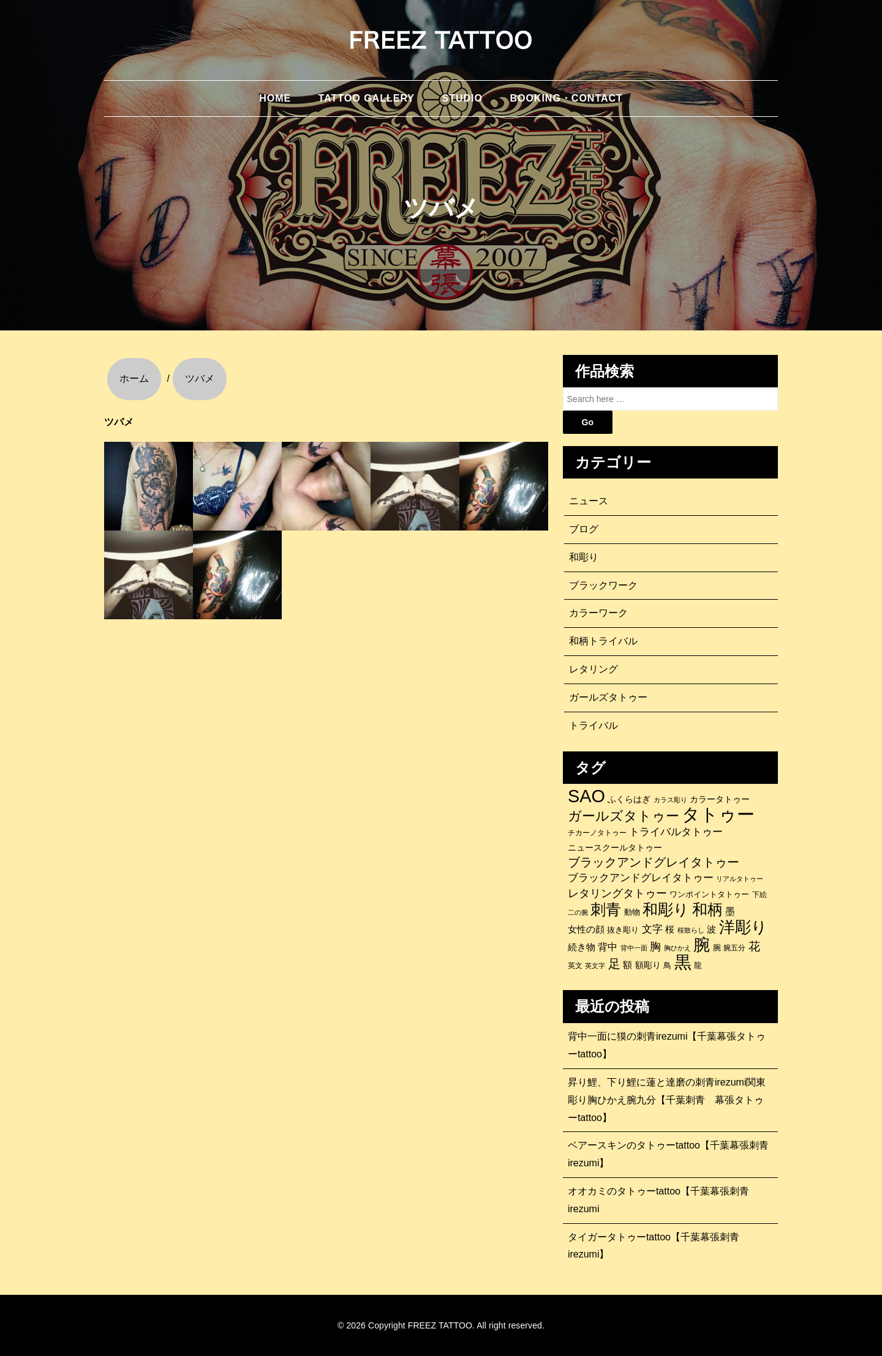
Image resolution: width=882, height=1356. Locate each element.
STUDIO (462, 98)
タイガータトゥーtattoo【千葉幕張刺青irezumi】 (653, 1246)
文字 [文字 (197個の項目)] (652, 929)
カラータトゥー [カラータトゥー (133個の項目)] (720, 799)
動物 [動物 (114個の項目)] (632, 912)
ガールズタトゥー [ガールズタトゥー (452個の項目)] (623, 816)
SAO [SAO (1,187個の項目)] (586, 796)
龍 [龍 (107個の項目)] (698, 965)
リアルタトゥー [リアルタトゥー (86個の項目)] (739, 878)
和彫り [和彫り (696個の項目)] (666, 909)
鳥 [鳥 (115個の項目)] (667, 965)
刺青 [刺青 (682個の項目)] (605, 909)
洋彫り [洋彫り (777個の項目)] (743, 927)
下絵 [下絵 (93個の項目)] (759, 894)
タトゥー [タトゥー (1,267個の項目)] (718, 814)
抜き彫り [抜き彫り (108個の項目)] (623, 930)
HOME (275, 98)
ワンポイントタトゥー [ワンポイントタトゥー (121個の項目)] (709, 894)
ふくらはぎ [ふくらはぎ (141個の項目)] (629, 799)
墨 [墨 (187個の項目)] (730, 911)
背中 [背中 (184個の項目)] (607, 946)
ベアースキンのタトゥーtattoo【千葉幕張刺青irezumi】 (668, 1154)
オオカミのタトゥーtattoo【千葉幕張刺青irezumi (658, 1200)
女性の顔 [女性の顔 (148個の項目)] (586, 929)
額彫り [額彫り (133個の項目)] (648, 965)
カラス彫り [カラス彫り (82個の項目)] (670, 799)
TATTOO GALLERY (366, 98)
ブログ (583, 529)
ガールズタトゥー (608, 697)
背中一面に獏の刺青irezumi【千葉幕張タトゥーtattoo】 (667, 1045)
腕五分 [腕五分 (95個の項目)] (734, 948)
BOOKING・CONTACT (566, 98)
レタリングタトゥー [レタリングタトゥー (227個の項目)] (617, 893)
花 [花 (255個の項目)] (754, 946)
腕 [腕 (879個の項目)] (701, 944)
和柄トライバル (603, 641)
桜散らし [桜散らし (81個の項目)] (690, 930)
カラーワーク (598, 613)
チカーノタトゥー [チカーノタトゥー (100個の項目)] (597, 833)
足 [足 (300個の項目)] (614, 963)
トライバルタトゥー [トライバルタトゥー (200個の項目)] (676, 832)
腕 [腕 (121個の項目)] (717, 947)
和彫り (583, 557)
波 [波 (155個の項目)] (711, 929)
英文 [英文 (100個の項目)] (575, 965)
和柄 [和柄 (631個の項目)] (707, 910)
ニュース (588, 501)
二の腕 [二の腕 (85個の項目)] (578, 912)
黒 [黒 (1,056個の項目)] (683, 962)
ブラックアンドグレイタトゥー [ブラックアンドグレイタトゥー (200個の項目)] (641, 878)
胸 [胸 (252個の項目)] (655, 946)
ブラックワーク (603, 585)
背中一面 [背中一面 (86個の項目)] (633, 948)
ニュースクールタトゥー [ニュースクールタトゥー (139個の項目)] (615, 847)
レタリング (593, 669)
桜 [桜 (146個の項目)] (669, 929)
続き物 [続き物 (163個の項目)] (581, 947)
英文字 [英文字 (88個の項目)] (595, 965)
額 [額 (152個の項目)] (627, 965)
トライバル (593, 725)
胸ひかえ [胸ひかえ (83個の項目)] (677, 948)
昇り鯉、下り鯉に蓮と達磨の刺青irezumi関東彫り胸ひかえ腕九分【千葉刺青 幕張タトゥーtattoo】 (667, 1100)
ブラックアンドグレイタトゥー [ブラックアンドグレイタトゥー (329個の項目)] (653, 862)
